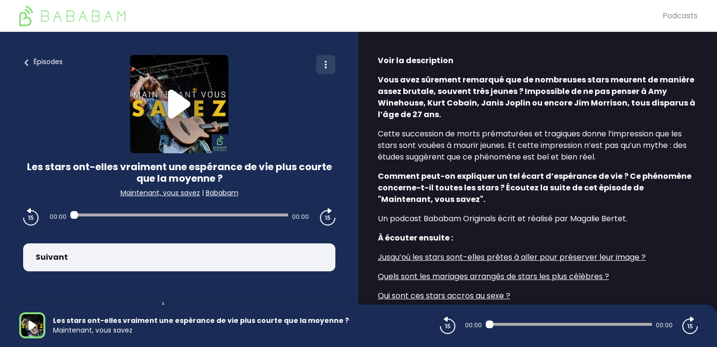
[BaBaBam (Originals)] (341, 16)
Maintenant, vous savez (160, 193)
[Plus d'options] (325, 64)
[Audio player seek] (179, 215)
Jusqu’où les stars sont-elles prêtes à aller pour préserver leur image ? (512, 257)
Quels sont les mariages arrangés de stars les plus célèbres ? (493, 276)
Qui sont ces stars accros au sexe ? (444, 295)
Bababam (222, 193)
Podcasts (680, 15)
